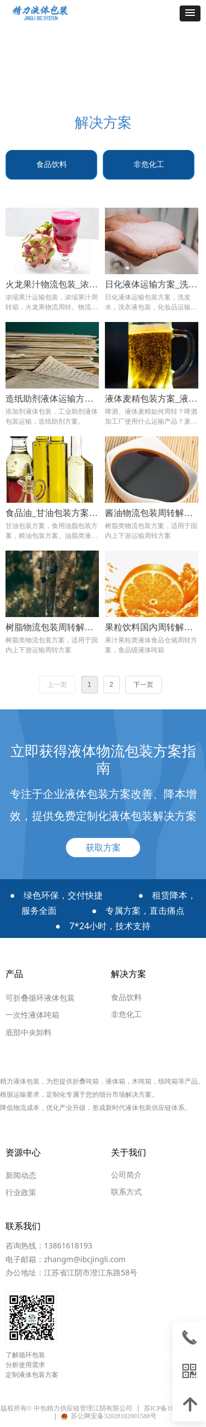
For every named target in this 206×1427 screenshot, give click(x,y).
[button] (190, 13)
